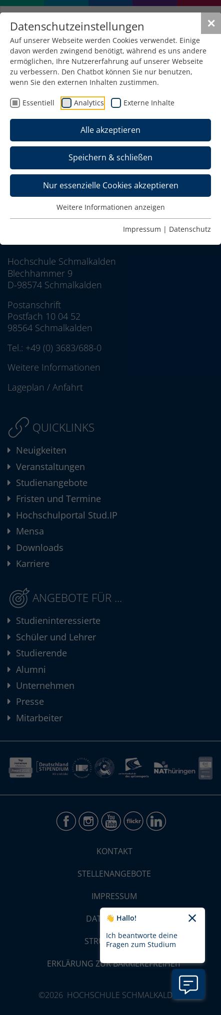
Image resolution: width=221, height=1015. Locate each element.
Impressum (142, 229)
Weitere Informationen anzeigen (110, 207)
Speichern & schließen (110, 157)
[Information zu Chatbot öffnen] (188, 984)
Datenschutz (190, 229)
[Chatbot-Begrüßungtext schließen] (192, 919)
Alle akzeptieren (110, 129)
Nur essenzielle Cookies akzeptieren (110, 185)
